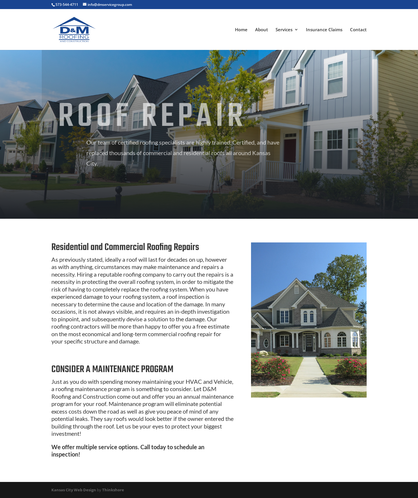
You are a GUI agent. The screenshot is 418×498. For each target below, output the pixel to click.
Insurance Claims (324, 29)
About (261, 29)
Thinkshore (113, 489)
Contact (358, 29)
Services (284, 29)
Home (241, 29)
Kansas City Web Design (73, 489)
